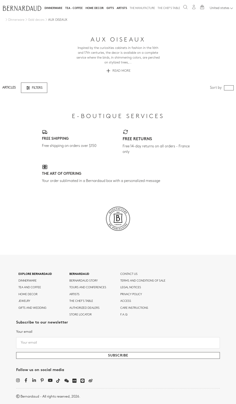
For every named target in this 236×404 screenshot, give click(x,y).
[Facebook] (26, 380)
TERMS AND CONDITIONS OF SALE (142, 280)
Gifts (110, 8)
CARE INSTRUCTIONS (134, 308)
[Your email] (118, 343)
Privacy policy (131, 294)
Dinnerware (53, 8)
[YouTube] (50, 380)
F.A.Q (123, 314)
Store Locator (80, 314)
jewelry (24, 301)
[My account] (193, 7)
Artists (122, 8)
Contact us (129, 274)
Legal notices (130, 287)
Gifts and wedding (32, 308)
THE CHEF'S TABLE (81, 301)
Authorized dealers (84, 308)
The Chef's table (169, 8)
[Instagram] (18, 380)
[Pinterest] (42, 380)
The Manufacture (142, 8)
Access (125, 301)
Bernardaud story (83, 280)
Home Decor (95, 8)
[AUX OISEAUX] (55, 20)
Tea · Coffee (74, 8)
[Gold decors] (34, 20)
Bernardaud (79, 274)
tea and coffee (29, 287)
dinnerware (27, 280)
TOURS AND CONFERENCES (87, 287)
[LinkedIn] (34, 380)
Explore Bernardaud (35, 274)
